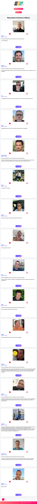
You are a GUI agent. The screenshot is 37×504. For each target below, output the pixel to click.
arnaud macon (4, 155)
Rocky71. (3, 423)
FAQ (22, 502)
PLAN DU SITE (29, 502)
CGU (25, 502)
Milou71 (2, 483)
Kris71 (2, 125)
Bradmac (3, 65)
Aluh (2, 274)
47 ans (6, 96)
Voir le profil (18, 47)
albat (2, 304)
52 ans (6, 454)
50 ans (6, 66)
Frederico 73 (3, 453)
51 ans (6, 484)
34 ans (6, 395)
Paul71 (2, 35)
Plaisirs (2, 334)
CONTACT (34, 502)
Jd (1, 95)
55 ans (6, 36)
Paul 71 (2, 244)
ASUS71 (2, 394)
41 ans (6, 156)
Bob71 (2, 185)
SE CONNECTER (18, 12)
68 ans (6, 305)
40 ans (6, 215)
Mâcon (2, 36)
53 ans (6, 275)
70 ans (6, 424)
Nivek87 (2, 364)
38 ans (6, 365)
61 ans (6, 335)
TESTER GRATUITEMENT (18, 8)
